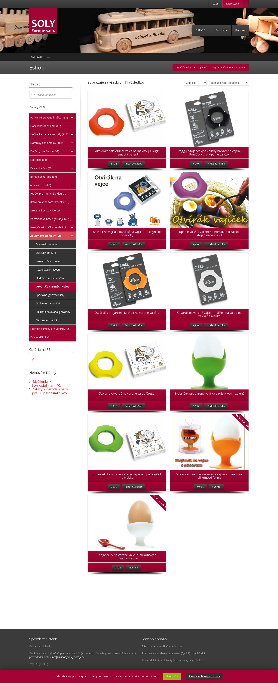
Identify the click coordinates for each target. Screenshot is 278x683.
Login (215, 3)
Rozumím (172, 676)
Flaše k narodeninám (45, 126)
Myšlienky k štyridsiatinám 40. (46, 383)
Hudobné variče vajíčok (50, 278)
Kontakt (240, 30)
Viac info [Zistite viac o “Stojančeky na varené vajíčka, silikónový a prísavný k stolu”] (133, 604)
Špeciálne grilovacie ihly (50, 295)
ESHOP (202, 30)
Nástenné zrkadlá (47, 320)
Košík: (237, 4)
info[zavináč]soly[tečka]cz (67, 657)
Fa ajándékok (40, 337)
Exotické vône (52, 168)
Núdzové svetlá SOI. (48, 303)
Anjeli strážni (52, 185)
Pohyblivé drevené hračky (52, 117)
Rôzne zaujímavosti (48, 269)
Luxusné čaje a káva (48, 261)
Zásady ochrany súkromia (204, 676)
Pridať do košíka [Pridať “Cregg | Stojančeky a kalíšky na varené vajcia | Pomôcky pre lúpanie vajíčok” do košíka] (216, 169)
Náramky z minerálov (52, 143)
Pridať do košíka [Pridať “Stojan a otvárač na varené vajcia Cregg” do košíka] (133, 430)
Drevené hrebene (47, 244)
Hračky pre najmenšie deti (48, 193)
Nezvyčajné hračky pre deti (52, 227)
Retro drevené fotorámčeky (49, 202)
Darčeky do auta (46, 252)
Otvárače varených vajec (53, 286)
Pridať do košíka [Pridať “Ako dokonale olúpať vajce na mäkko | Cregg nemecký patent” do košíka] (133, 169)
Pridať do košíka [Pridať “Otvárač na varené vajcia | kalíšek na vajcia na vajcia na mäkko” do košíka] (216, 343)
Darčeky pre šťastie (52, 151)
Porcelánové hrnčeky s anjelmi (50, 219)
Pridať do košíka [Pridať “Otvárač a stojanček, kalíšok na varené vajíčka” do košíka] (133, 343)
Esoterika (38, 160)
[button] (37, 57)
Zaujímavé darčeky (52, 236)
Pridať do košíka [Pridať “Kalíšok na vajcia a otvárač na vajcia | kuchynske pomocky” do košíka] (133, 256)
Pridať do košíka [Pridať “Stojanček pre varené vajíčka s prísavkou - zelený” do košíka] (216, 430)
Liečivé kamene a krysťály (52, 134)
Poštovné (221, 30)
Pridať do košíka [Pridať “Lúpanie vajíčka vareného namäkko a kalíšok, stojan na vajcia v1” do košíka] (216, 256)
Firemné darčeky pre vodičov (50, 329)
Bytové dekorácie (43, 176)
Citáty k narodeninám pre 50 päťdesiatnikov (50, 391)
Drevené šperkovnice (45, 210)
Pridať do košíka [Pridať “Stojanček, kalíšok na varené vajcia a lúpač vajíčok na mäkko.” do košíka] (133, 517)
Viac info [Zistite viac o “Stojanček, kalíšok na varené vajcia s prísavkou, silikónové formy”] (216, 517)
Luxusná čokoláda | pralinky (53, 312)
